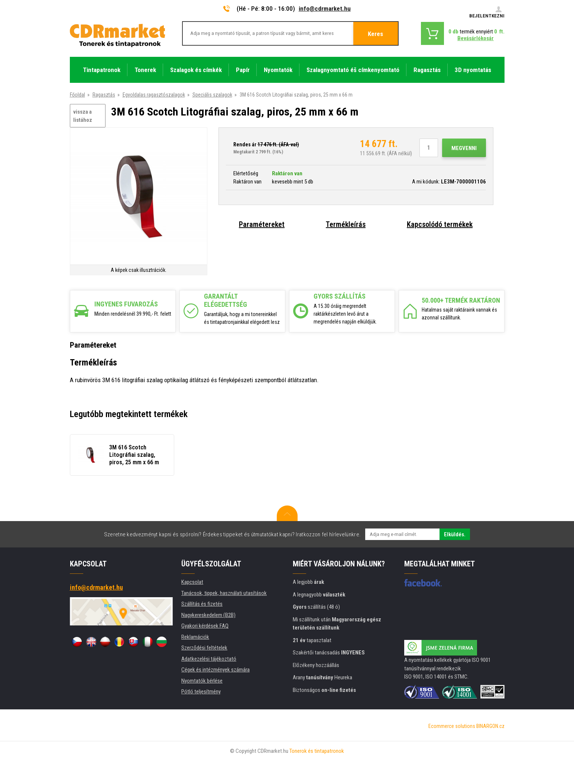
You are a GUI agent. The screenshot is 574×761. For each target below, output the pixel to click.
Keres (375, 34)
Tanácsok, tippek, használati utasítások (224, 593)
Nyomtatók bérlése (202, 680)
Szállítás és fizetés (202, 604)
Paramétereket (262, 224)
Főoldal (77, 95)
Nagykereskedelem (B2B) (208, 615)
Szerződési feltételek (204, 647)
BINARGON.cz (490, 726)
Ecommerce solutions (451, 726)
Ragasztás (104, 95)
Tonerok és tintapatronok (316, 751)
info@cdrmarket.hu (325, 8)
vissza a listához (82, 116)
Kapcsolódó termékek (440, 224)
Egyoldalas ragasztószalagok (154, 95)
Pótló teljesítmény (201, 691)
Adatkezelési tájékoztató (208, 659)
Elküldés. (455, 534)
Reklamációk (195, 637)
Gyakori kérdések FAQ (204, 625)
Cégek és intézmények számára (215, 669)
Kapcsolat (192, 582)
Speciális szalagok (212, 95)
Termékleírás (346, 224)
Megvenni (464, 148)
